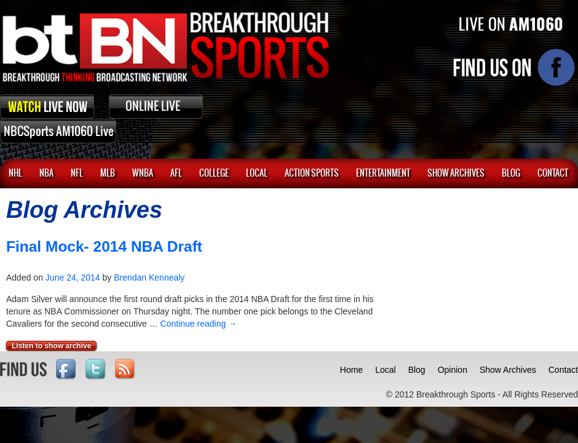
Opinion (452, 370)
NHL (15, 173)
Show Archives (508, 370)
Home (351, 370)
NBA (46, 173)
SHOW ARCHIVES (456, 173)
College (214, 173)
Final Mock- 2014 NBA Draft (104, 246)
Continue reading (198, 324)
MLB (107, 173)
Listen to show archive (51, 345)
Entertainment (383, 173)
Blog (417, 370)
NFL (77, 173)
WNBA (142, 173)
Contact (563, 370)
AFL (176, 173)
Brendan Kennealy (149, 277)
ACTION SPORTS (312, 173)
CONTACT (552, 173)
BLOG (511, 173)
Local (256, 173)
